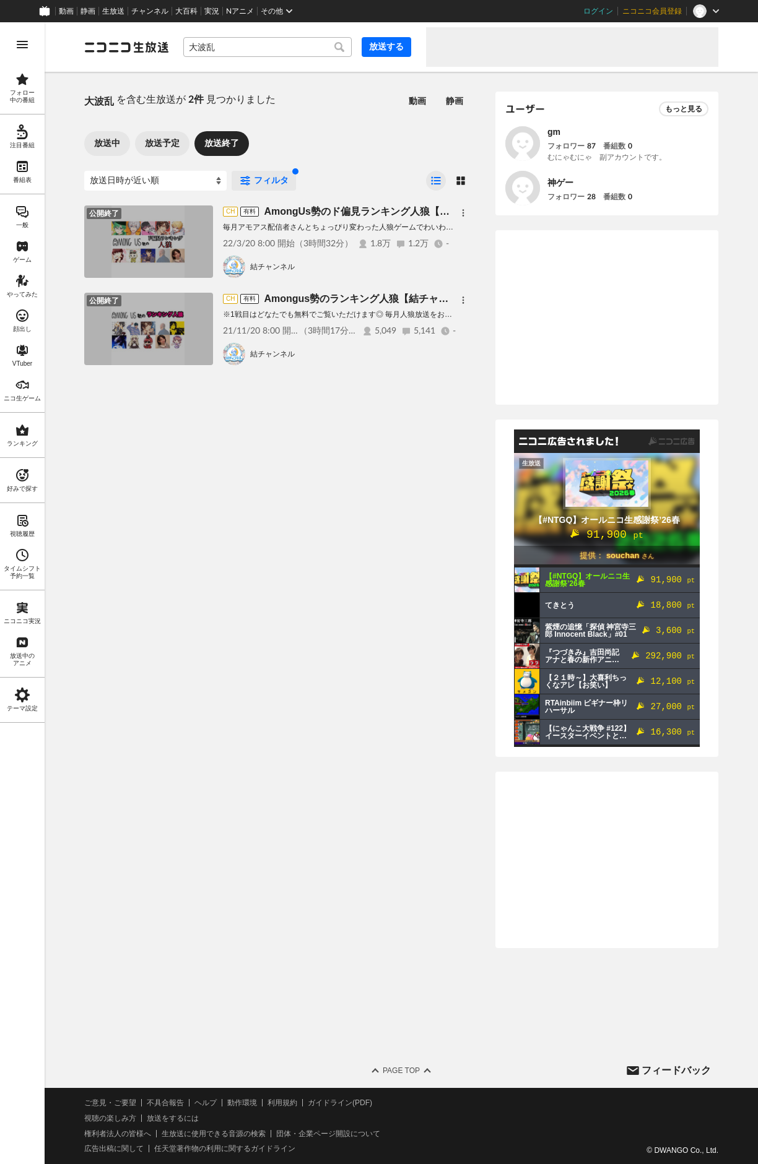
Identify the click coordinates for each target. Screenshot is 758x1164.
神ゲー (560, 183)
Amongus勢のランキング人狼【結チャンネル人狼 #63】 (390, 298)
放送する (386, 46)
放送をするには (173, 1118)
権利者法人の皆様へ (117, 1133)
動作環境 (242, 1102)
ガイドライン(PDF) (340, 1102)
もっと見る (683, 109)
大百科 (186, 11)
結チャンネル (272, 266)
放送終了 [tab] (221, 143)
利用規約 (282, 1102)
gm (553, 132)
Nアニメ (240, 11)
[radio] (436, 181)
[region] (22, 593)
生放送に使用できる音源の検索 (214, 1133)
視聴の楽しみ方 (110, 1118)
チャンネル (149, 11)
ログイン (598, 11)
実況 (211, 11)
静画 (88, 11)
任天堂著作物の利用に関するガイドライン (224, 1148)
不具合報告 (165, 1102)
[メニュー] (463, 212)
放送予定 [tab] (162, 143)
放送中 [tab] (107, 143)
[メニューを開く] (22, 44)
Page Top (401, 1070)
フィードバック (676, 1070)
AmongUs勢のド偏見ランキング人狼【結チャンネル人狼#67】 (404, 211)
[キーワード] (267, 47)
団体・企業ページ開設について (328, 1133)
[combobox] (267, 47)
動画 (66, 11)
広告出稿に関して (114, 1148)
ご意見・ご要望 (110, 1102)
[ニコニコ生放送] (126, 47)
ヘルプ (205, 1102)
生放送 (113, 11)
